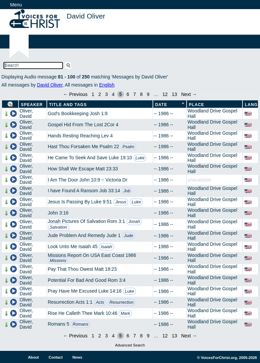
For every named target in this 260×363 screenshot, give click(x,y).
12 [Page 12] (165, 94)
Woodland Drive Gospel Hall (212, 113)
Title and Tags (68, 104)
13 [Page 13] (174, 94)
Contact (55, 357)
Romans (80, 324)
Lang (251, 104)
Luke (139, 158)
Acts (100, 302)
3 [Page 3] (106, 94)
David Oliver (49, 85)
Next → (189, 94)
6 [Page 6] (128, 94)
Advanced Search (130, 345)
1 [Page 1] (93, 94)
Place (196, 104)
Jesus (120, 202)
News (77, 357)
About (33, 357)
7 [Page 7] (134, 94)
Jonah (134, 221)
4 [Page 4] (113, 94)
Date (161, 104)
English (107, 85)
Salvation (58, 227)
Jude (128, 235)
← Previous (75, 94)
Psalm (128, 146)
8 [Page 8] (141, 94)
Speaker (32, 104)
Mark (125, 313)
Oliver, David (26, 113)
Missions (58, 260)
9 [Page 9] (148, 94)
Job (126, 191)
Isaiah (106, 246)
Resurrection (121, 302)
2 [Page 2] (99, 94)
